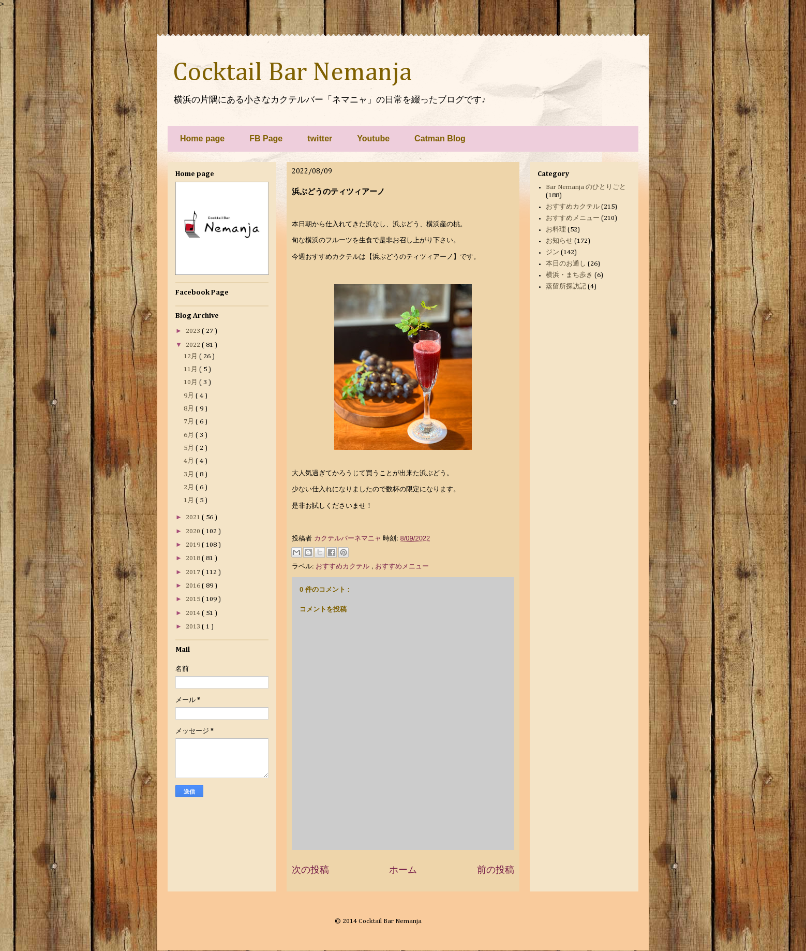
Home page (202, 138)
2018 (194, 558)
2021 (194, 517)
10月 (191, 382)
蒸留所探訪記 (566, 286)
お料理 (556, 229)
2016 (194, 585)
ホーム (403, 870)
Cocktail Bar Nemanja (292, 73)
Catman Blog (440, 138)
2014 (194, 613)
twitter (319, 138)
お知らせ (559, 241)
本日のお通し (566, 263)
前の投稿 (495, 870)
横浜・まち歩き (569, 275)
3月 (190, 474)
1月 (190, 500)
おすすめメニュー (402, 566)
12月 (191, 356)
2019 (194, 545)
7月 (190, 421)
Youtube (373, 138)
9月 (190, 395)
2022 (194, 345)
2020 (194, 531)
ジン (552, 252)
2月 (190, 487)
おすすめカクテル (343, 566)
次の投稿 (310, 870)
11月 (191, 369)
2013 (194, 626)
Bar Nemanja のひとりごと (586, 187)
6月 (190, 435)
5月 (190, 448)
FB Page (265, 138)
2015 (194, 599)
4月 (190, 461)
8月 (190, 408)
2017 (194, 572)
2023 (194, 331)
